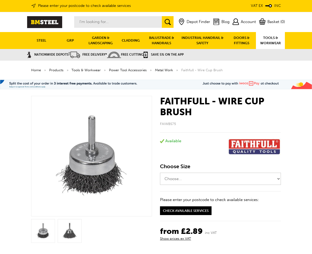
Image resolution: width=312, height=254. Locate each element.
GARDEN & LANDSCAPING (100, 40)
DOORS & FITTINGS (242, 40)
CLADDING (131, 40)
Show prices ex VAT (175, 238)
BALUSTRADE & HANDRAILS (161, 40)
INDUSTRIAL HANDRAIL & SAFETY (203, 40)
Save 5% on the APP (164, 54)
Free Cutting (125, 54)
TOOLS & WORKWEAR (270, 40)
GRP (70, 40)
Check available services (186, 211)
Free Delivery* (88, 54)
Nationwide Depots (48, 54)
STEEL (41, 40)
